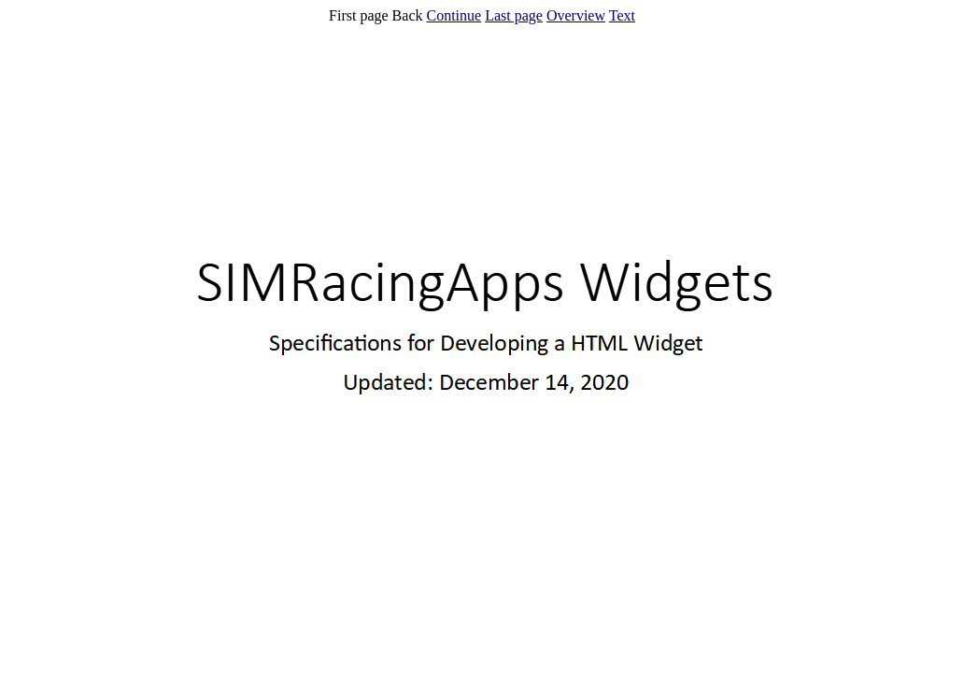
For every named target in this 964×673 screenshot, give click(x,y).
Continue (453, 15)
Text (622, 15)
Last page (514, 15)
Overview (575, 15)
